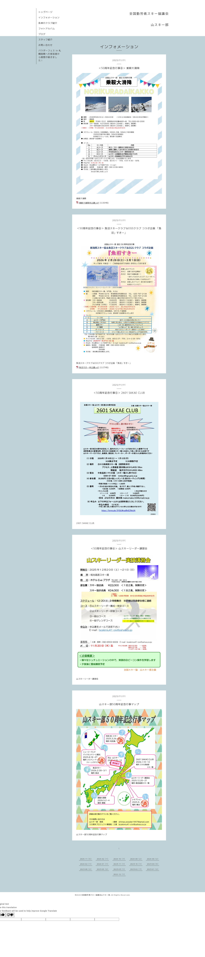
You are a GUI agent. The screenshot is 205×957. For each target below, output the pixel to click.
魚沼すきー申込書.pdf (89, 367)
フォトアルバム (46, 28)
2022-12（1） (120, 874)
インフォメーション (49, 17)
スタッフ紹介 (45, 39)
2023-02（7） (136, 869)
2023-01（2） (153, 869)
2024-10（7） (120, 859)
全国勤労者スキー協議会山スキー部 (95, 895)
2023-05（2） (103, 869)
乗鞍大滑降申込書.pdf (89, 203)
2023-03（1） (120, 869)
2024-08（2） (136, 859)
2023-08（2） (86, 869)
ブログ (41, 34)
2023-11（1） (120, 864)
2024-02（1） (86, 864)
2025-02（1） (103, 859)
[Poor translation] (10, 915)
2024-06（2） (153, 859)
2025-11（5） (86, 859)
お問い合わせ (45, 45)
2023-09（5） (153, 864)
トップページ (45, 12)
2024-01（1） (103, 864)
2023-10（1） (136, 864)
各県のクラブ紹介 (47, 23)
